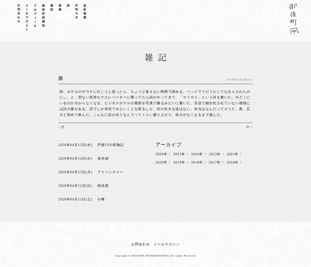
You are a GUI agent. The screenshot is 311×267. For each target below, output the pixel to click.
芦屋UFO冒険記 (110, 144)
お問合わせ (140, 243)
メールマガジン (167, 243)
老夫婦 (103, 158)
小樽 (101, 198)
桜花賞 (103, 185)
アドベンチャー (110, 171)
